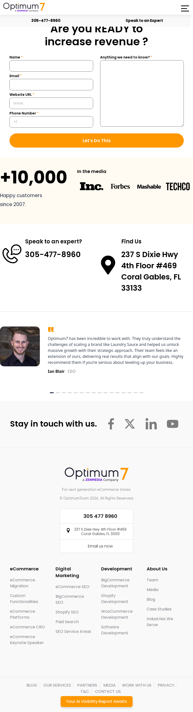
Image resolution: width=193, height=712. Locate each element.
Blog (151, 599)
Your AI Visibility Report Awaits (96, 701)
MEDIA (109, 685)
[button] (185, 8)
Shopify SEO (67, 612)
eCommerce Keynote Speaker (27, 640)
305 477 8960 (100, 516)
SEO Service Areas (73, 631)
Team (152, 580)
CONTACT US (108, 691)
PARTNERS (87, 685)
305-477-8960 (45, 20)
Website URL (21, 94)
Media (152, 590)
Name (16, 57)
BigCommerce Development (115, 583)
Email (15, 76)
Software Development (114, 630)
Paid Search (67, 622)
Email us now (100, 546)
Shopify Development (114, 598)
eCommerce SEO (72, 587)
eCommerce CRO (27, 627)
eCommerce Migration (22, 583)
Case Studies (159, 609)
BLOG (31, 685)
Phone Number (24, 113)
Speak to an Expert (144, 20)
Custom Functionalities (24, 598)
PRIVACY (166, 685)
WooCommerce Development (117, 614)
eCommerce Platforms (22, 614)
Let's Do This (97, 140)
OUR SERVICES (57, 685)
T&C (84, 691)
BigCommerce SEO (70, 599)
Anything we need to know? (126, 57)
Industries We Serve (160, 622)
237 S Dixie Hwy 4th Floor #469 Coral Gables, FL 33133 (100, 531)
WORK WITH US (136, 685)
